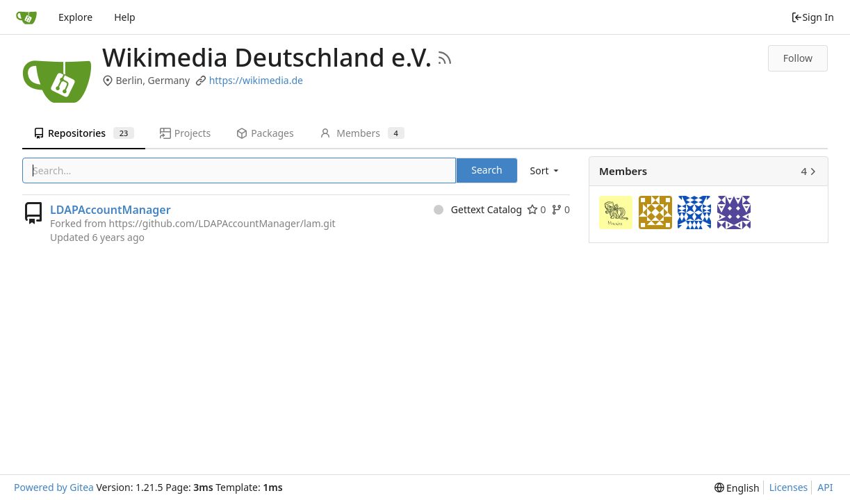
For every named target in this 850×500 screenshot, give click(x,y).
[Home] (26, 17)
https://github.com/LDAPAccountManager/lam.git (222, 223)
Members (362, 133)
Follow (797, 58)
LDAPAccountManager (110, 210)
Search (486, 169)
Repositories (83, 133)
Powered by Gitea (54, 487)
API (825, 487)
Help (125, 17)
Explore (75, 17)
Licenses (788, 487)
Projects (185, 133)
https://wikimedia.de (256, 80)
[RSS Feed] (444, 57)
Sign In (812, 17)
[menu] (545, 170)
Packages (264, 133)
